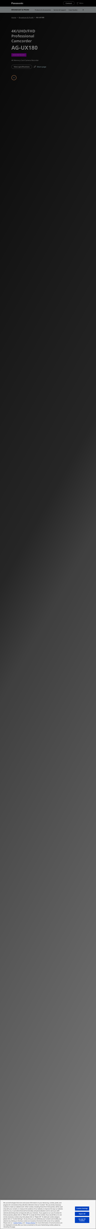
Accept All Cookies (82, 1220)
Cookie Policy (17, 1223)
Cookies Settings (82, 1208)
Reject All (82, 1214)
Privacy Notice (30, 1223)
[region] (48, 1214)
